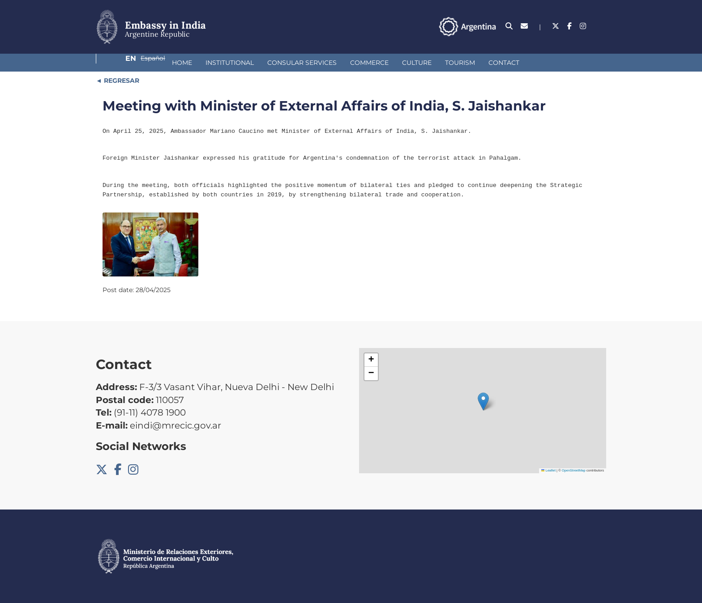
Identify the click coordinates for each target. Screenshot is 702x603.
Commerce (306, 63)
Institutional (167, 63)
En (562, 26)
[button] (483, 401)
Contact (441, 63)
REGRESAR (120, 80)
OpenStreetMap (574, 470)
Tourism (397, 63)
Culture (354, 63)
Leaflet (548, 470)
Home (119, 63)
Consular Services (239, 63)
